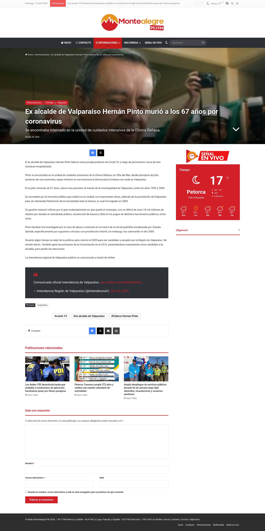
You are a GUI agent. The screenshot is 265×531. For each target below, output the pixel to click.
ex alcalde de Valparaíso (90, 316)
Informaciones (107, 42)
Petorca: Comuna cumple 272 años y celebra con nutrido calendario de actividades (94, 387)
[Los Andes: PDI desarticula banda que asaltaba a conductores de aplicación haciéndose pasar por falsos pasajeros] (47, 368)
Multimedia (131, 42)
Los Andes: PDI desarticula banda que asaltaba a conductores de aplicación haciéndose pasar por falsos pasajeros (123, 3)
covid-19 (61, 316)
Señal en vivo (153, 42)
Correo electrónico (35, 477)
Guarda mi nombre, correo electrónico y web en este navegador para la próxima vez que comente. (76, 492)
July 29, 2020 (119, 291)
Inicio (66, 42)
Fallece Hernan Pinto (125, 316)
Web (102, 477)
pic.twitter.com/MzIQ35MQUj (121, 282)
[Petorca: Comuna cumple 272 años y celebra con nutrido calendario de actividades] (97, 368)
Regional (62, 102)
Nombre (30, 463)
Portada (49, 102)
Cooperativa (42, 305)
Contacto (83, 42)
